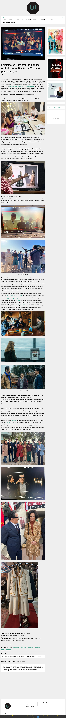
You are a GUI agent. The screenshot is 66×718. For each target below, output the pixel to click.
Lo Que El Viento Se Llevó (20, 304)
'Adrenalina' (14, 420)
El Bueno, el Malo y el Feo (13, 298)
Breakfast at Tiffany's (36, 410)
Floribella (8, 422)
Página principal (26, 703)
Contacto (32, 706)
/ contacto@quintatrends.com (9, 22)
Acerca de (11, 19)
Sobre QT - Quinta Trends (32, 703)
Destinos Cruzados (19, 424)
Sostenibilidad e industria (32, 19)
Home (4, 19)
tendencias (8, 61)
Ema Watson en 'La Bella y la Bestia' (14, 295)
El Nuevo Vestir (44, 19)
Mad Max (41, 297)
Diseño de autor (20, 19)
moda (13, 61)
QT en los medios (27, 707)
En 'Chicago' (18, 300)
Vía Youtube (8, 637)
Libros (52, 19)
